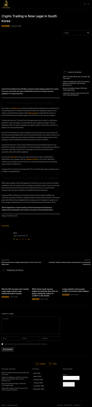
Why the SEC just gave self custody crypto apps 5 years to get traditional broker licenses (15, 291)
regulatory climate (32, 159)
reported (14, 157)
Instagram (43, 363)
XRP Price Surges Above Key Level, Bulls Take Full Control (76, 77)
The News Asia (15, 108)
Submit (68, 384)
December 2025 (39, 385)
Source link (5, 226)
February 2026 (38, 379)
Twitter (55, 363)
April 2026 (37, 373)
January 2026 (38, 382)
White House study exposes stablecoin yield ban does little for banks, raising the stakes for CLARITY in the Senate (45, 292)
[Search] (88, 33)
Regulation (6, 26)
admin (15, 233)
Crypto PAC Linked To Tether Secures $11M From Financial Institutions (76, 94)
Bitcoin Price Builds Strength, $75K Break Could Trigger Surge (75, 89)
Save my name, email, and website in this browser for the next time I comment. (25, 344)
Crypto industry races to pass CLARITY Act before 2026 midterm (75, 290)
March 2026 (37, 376)
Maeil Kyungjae (33, 113)
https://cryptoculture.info (20, 236)
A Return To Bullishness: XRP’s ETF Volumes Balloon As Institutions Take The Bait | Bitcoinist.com (76, 83)
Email (65, 374)
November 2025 (39, 389)
